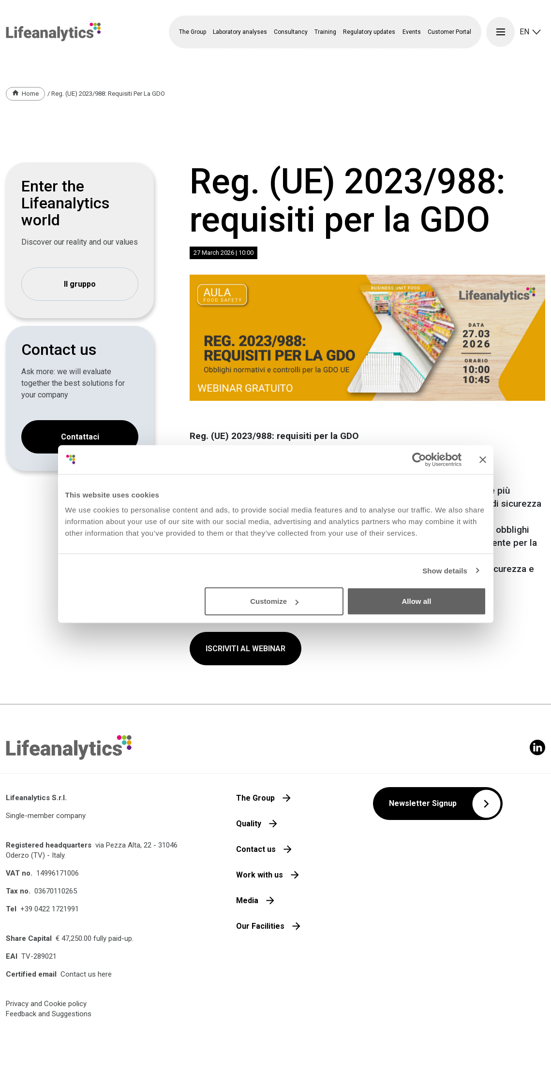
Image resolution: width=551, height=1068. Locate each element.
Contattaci (80, 436)
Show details (444, 570)
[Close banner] (482, 459)
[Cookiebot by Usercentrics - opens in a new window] (419, 459)
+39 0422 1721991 (49, 909)
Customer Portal (449, 32)
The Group (255, 798)
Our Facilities (260, 926)
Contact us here (86, 974)
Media (247, 900)
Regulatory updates (369, 32)
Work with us (259, 874)
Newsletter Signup (423, 803)
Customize (274, 601)
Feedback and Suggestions (48, 1013)
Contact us (256, 849)
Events (411, 32)
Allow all (417, 601)
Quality (248, 823)
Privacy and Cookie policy (46, 1003)
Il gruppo (80, 284)
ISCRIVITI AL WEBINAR (245, 648)
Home (30, 93)
